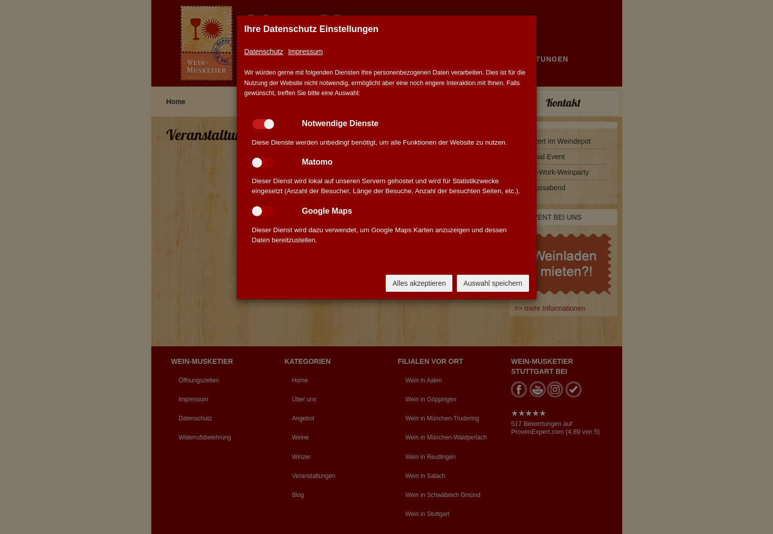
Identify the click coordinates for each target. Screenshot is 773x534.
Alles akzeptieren (419, 283)
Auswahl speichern (493, 283)
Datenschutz (264, 52)
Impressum (305, 52)
